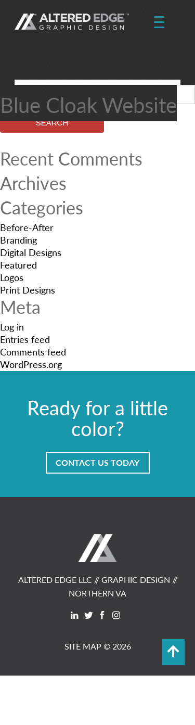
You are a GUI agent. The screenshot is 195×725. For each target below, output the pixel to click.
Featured (18, 264)
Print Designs (27, 289)
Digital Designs (30, 252)
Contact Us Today (97, 462)
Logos (11, 277)
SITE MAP (82, 646)
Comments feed (33, 351)
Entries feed (25, 339)
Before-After (27, 227)
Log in (12, 326)
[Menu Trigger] (158, 22)
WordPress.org (31, 364)
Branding (18, 239)
